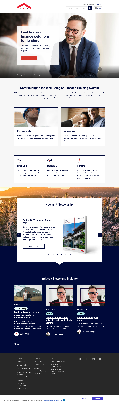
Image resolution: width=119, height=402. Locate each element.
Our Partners (37, 368)
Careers (36, 376)
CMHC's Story (38, 361)
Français (99, 4)
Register (91, 4)
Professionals (22, 361)
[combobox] (77, 8)
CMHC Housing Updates (58, 361)
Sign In (85, 4)
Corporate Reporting (40, 371)
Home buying (21, 383)
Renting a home (21, 388)
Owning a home (21, 385)
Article (49, 314)
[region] (59, 398)
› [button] (100, 234)
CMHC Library (55, 364)
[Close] (116, 398)
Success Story (21, 309)
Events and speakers (23, 376)
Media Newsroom (56, 369)
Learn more (37, 247)
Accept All (97, 398)
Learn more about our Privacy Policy (54, 400)
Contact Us (37, 373)
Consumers (20, 381)
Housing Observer (56, 366)
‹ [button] (18, 234)
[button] (90, 8)
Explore (29, 58)
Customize (84, 398)
